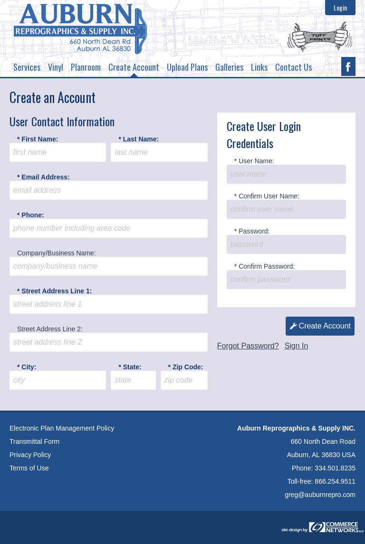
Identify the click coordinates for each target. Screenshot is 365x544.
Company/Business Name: (56, 253)
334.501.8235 (335, 468)
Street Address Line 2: (50, 329)
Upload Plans (187, 67)
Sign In (296, 346)
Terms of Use (29, 468)
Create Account (133, 69)
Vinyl (55, 67)
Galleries (229, 67)
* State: (129, 367)
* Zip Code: (185, 367)
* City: (26, 367)
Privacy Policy (30, 455)
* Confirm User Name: (266, 196)
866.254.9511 (335, 481)
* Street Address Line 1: (54, 291)
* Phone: (30, 215)
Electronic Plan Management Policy (62, 428)
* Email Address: (43, 177)
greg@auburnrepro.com (320, 494)
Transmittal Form (34, 441)
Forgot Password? (248, 346)
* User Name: (254, 161)
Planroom (86, 67)
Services (26, 67)
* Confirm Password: (264, 266)
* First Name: (37, 139)
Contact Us (293, 67)
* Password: (252, 231)
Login (340, 7)
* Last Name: (138, 139)
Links (259, 67)
